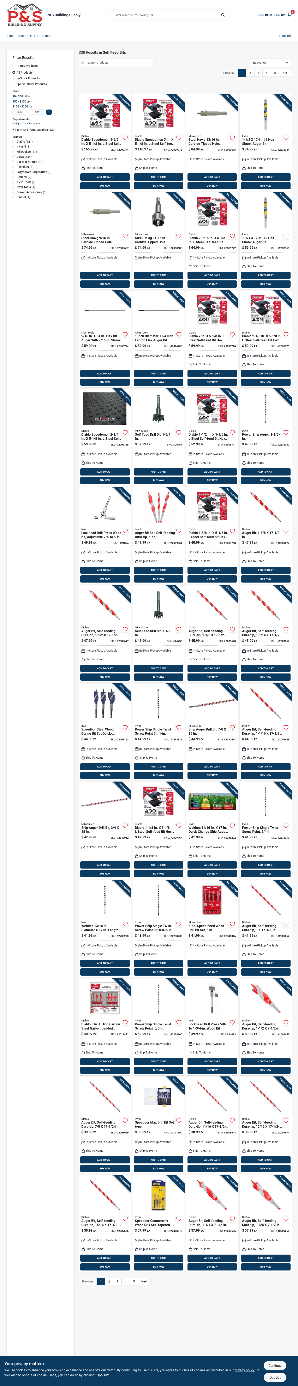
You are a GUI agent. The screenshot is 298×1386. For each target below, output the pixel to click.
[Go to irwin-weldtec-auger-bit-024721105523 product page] (158, 928)
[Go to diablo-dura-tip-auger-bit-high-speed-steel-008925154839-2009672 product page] (266, 535)
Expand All (35, 123)
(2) (24, 177)
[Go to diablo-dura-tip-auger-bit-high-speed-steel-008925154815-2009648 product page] (212, 633)
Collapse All (19, 123)
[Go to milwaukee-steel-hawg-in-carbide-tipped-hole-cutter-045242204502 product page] (158, 240)
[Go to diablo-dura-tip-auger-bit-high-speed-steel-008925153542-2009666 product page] (212, 1223)
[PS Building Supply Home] (25, 15)
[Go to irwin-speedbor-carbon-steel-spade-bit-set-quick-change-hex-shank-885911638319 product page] (158, 1125)
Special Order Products (32, 84)
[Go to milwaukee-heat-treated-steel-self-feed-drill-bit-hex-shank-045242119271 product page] (158, 437)
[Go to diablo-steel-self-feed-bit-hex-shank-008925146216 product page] (212, 339)
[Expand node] (14, 129)
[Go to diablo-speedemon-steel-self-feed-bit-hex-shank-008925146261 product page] (105, 142)
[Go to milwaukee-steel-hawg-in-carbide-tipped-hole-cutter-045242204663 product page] (212, 142)
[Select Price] (49, 112)
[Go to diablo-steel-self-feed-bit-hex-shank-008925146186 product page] (158, 830)
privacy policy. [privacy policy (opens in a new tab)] (244, 1370)
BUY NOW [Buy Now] (105, 185)
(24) (24, 156)
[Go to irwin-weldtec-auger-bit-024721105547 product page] (158, 732)
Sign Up (279, 15)
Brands (46, 35)
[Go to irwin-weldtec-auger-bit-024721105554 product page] (266, 437)
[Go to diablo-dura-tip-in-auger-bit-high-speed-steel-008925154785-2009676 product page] (105, 1223)
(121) (25, 141)
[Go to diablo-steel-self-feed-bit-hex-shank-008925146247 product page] (212, 240)
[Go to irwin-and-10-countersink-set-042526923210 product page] (158, 1223)
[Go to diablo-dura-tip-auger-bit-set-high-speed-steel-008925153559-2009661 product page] (158, 535)
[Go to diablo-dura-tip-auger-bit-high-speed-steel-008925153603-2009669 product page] (105, 1125)
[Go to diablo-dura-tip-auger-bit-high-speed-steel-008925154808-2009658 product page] (266, 732)
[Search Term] (169, 15)
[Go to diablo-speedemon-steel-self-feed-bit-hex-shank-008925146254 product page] (158, 142)
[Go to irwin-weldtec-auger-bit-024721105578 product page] (266, 142)
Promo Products (27, 66)
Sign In (263, 15)
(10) (30, 161)
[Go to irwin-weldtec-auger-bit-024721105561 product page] (266, 240)
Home (10, 35)
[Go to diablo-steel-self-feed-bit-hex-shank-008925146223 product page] (266, 339)
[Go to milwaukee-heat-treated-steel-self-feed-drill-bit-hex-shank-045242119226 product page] (158, 633)
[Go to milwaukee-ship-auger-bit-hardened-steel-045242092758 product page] (212, 732)
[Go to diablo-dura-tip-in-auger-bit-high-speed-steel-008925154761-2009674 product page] (266, 1125)
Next (285, 72)
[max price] (37, 112)
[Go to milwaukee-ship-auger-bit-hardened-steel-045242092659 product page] (105, 830)
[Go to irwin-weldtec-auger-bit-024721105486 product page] (158, 1026)
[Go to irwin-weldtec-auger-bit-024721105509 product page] (266, 830)
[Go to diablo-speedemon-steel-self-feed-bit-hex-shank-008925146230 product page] (105, 437)
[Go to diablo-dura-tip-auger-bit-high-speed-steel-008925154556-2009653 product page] (266, 1026)
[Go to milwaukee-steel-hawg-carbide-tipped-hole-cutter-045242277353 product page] (105, 240)
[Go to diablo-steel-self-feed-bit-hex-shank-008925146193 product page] (212, 535)
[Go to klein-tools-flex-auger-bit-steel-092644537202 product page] (158, 339)
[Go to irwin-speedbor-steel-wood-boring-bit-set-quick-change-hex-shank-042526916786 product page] (105, 732)
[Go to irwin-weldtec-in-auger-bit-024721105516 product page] (105, 928)
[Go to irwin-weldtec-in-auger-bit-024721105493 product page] (212, 830)
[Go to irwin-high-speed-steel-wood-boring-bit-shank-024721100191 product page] (105, 535)
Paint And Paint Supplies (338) (35, 129)
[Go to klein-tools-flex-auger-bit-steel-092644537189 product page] (105, 339)
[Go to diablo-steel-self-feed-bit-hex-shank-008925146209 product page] (212, 437)
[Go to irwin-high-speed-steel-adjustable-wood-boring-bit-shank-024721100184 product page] (212, 1026)
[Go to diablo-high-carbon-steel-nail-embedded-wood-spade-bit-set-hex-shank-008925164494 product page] (105, 1026)
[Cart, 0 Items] (290, 15)
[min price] (19, 112)
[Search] (223, 14)
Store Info (285, 35)
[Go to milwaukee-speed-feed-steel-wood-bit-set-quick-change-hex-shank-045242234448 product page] (212, 928)
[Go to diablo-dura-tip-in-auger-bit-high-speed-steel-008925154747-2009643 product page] (212, 1125)
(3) (34, 172)
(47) (27, 151)
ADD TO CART (105, 177)
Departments (26, 35)
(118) (24, 146)
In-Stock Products (28, 78)
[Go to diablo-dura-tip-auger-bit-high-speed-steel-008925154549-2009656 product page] (266, 1223)
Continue (274, 1366)
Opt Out (275, 1377)
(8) (25, 166)
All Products (24, 73)
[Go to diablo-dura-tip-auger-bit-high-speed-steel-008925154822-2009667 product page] (266, 633)
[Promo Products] (13, 65)
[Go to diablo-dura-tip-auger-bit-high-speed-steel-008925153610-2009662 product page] (266, 928)
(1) (26, 187)
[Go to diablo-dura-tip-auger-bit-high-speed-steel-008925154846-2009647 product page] (105, 633)
